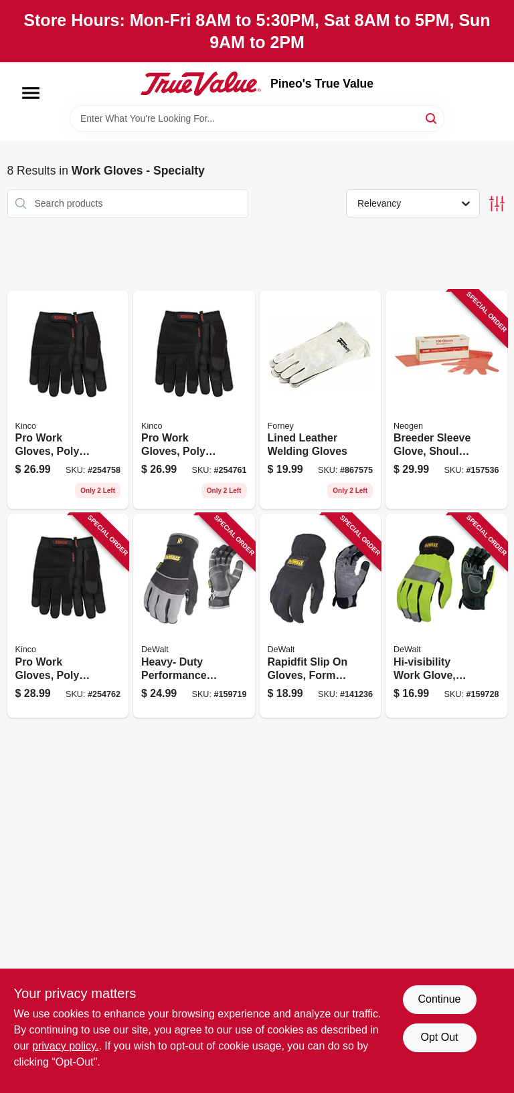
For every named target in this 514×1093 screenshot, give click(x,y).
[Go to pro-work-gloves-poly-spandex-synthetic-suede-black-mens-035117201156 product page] (68, 400)
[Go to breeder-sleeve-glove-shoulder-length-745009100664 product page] (446, 400)
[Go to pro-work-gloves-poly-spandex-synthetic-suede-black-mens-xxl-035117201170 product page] (68, 616)
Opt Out (439, 1037)
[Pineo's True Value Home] (201, 84)
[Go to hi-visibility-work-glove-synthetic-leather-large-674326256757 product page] (446, 616)
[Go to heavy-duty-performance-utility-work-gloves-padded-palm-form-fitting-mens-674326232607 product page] (194, 616)
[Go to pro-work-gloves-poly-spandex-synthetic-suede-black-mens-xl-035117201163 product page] (194, 400)
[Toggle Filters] (497, 203)
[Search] (432, 117)
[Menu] (30, 93)
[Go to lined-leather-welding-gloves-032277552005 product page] (320, 400)
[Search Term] (257, 118)
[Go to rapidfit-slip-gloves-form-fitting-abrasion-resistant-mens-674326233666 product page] (320, 616)
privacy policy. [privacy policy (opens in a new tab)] (65, 1046)
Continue (439, 999)
